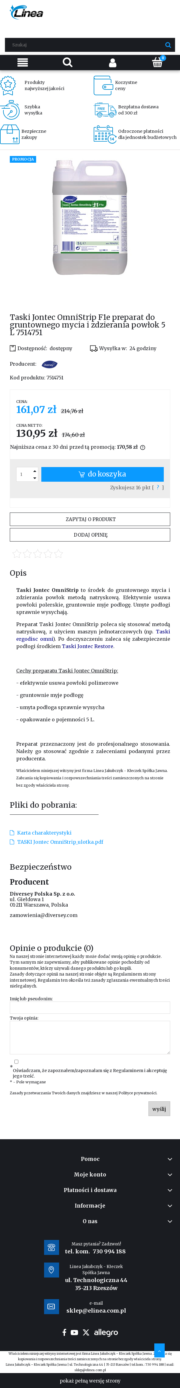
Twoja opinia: (24, 1018)
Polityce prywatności (137, 1093)
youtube (74, 1332)
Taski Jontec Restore (87, 646)
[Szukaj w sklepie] (91, 45)
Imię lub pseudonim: (31, 999)
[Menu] (22, 62)
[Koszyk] (157, 62)
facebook (64, 1332)
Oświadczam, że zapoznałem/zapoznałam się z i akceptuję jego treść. (90, 1073)
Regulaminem (127, 974)
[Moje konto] (112, 62)
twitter (86, 1332)
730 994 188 (109, 1251)
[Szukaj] (168, 45)
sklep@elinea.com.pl (90, 1370)
